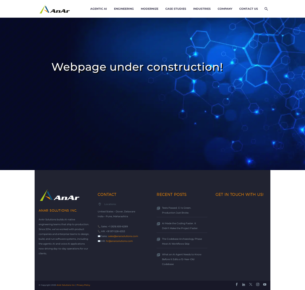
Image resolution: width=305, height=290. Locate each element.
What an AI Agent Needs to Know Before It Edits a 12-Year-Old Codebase (182, 259)
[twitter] (250, 284)
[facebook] (236, 284)
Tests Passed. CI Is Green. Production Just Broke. (176, 210)
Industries (202, 8)
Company (225, 8)
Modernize (149, 8)
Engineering (124, 8)
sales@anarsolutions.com (123, 236)
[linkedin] (243, 284)
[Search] (266, 8)
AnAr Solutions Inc (66, 285)
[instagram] (257, 284)
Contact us (248, 8)
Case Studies (175, 8)
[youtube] (264, 284)
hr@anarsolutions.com (119, 241)
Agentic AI (98, 8)
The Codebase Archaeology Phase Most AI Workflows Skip (182, 241)
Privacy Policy (83, 285)
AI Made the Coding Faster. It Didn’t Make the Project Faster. (180, 226)
